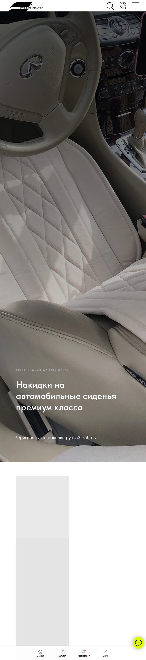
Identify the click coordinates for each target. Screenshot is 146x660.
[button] (122, 5)
